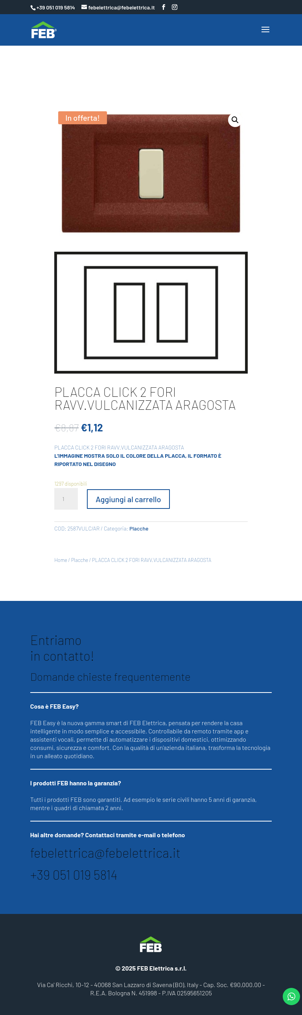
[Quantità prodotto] (66, 499)
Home (60, 560)
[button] (235, 120)
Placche (139, 528)
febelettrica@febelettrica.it (105, 852)
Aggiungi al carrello (128, 499)
